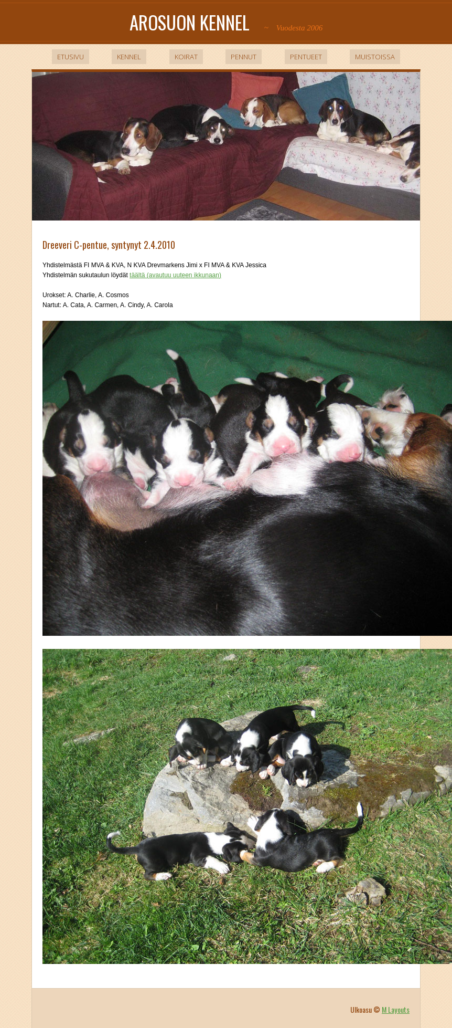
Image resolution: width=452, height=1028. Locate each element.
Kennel (129, 56)
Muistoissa (375, 56)
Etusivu (70, 56)
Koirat (186, 56)
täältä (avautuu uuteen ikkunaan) (175, 275)
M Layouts (396, 1009)
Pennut (243, 56)
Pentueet (306, 56)
